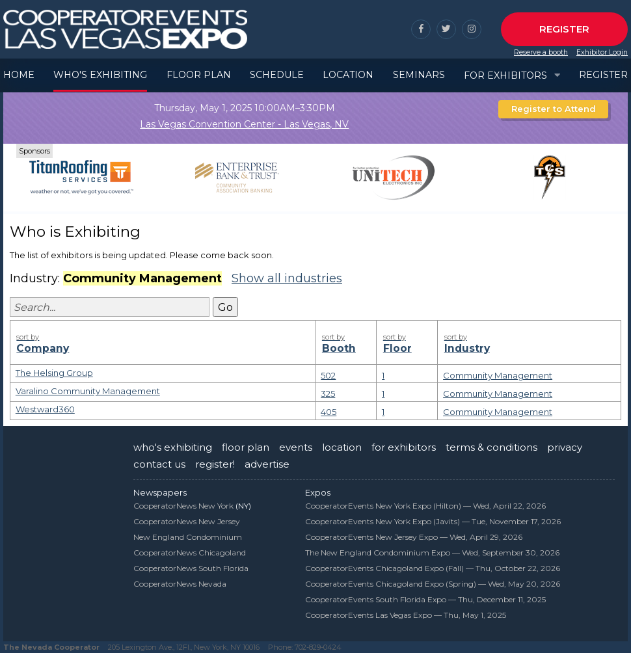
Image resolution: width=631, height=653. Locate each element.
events (295, 447)
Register (564, 29)
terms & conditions (491, 447)
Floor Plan (199, 75)
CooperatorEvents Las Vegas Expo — (405, 615)
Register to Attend (553, 108)
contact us (159, 464)
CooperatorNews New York (183, 506)
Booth (346, 342)
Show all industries (287, 278)
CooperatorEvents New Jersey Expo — (413, 537)
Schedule (277, 75)
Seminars (419, 75)
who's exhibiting (172, 447)
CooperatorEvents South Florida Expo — (425, 599)
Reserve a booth (541, 52)
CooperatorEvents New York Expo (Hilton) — (425, 506)
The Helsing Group (54, 372)
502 (328, 375)
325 (328, 393)
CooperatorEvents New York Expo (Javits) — (433, 521)
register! (215, 464)
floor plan (245, 447)
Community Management (497, 375)
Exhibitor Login (602, 52)
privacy (564, 447)
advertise (267, 464)
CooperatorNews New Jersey (186, 521)
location (342, 447)
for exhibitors (403, 447)
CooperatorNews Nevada (179, 584)
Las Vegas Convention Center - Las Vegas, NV (244, 124)
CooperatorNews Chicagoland (189, 552)
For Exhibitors (505, 75)
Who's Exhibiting (100, 75)
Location (348, 75)
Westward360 (45, 409)
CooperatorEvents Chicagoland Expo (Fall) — (432, 568)
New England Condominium (187, 537)
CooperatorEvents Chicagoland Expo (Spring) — (432, 584)
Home (18, 75)
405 (328, 411)
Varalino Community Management (88, 391)
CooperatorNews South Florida (190, 568)
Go (225, 307)
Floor (407, 342)
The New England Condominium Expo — (432, 552)
